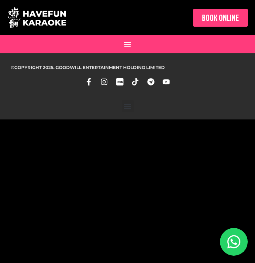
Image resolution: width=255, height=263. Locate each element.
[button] (127, 44)
